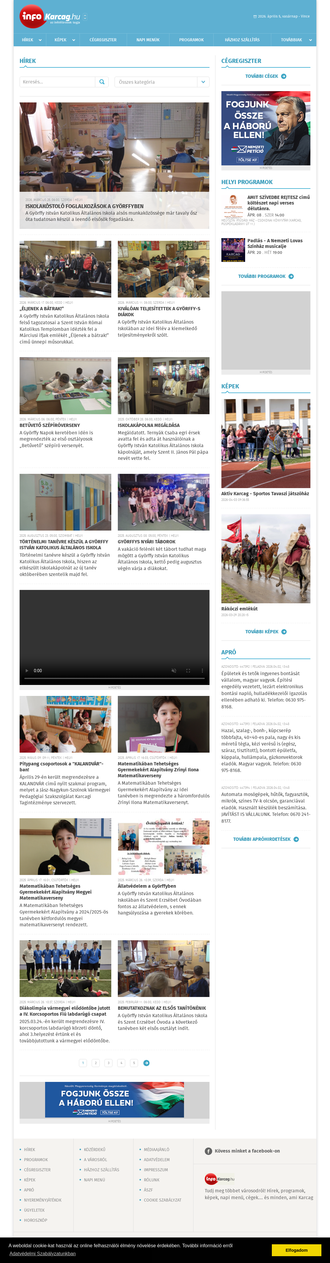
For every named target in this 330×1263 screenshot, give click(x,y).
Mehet (102, 82)
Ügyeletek (34, 1210)
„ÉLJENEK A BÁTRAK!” (42, 309)
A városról (95, 1160)
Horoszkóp (35, 1220)
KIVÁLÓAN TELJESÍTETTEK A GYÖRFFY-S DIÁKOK (159, 312)
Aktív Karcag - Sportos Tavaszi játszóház (265, 494)
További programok (261, 276)
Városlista (85, 17)
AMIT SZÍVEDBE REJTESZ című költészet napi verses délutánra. (279, 203)
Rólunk (151, 1180)
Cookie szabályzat (162, 1200)
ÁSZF (148, 1190)
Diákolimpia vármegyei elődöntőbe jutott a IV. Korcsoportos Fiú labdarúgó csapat (65, 1011)
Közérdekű (94, 1150)
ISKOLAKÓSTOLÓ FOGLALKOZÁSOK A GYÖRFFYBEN (85, 206)
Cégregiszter (103, 40)
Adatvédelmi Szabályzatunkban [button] (42, 1253)
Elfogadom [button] (297, 1250)
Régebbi (146, 1063)
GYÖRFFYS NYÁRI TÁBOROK (146, 542)
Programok (191, 40)
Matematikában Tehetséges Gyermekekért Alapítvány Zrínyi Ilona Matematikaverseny (158, 770)
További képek (261, 631)
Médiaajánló (156, 1150)
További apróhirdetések (262, 839)
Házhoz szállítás (242, 40)
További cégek (261, 76)
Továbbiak (291, 40)
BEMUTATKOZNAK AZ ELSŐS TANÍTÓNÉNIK (162, 1008)
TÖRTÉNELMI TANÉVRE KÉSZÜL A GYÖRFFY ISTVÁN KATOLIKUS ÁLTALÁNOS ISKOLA (64, 545)
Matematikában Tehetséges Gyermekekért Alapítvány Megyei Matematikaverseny (56, 892)
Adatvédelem (157, 1160)
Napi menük (148, 40)
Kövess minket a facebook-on (247, 1151)
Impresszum (156, 1170)
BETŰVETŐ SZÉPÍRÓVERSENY (50, 425)
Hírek (27, 40)
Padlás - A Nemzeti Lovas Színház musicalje (275, 243)
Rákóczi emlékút (239, 609)
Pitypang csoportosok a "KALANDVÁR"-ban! (62, 767)
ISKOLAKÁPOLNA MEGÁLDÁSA (149, 425)
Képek (60, 40)
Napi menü (94, 1180)
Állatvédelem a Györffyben (147, 886)
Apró (29, 1190)
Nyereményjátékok (42, 1200)
